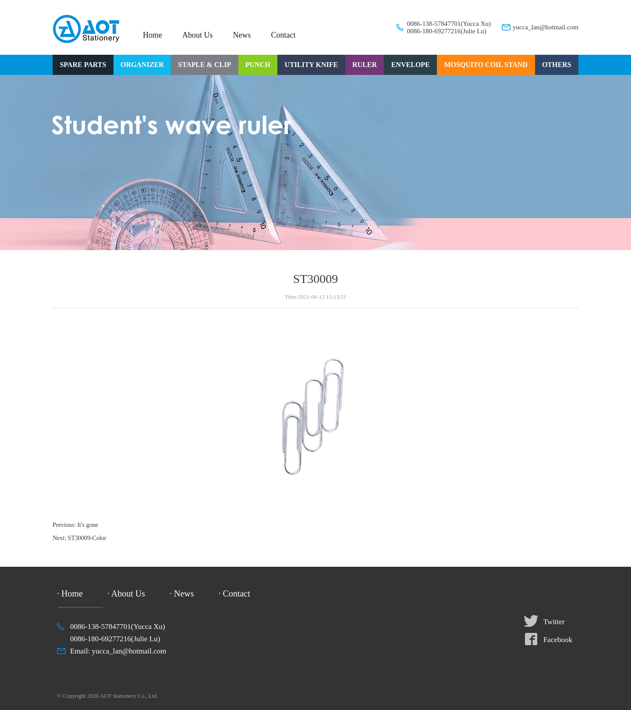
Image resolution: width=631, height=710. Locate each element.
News (242, 35)
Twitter (554, 622)
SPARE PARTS (83, 64)
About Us (197, 35)
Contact (283, 35)
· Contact (234, 593)
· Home (70, 593)
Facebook (557, 640)
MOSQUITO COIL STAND (486, 64)
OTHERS (556, 64)
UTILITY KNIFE (311, 64)
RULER (364, 64)
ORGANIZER (142, 64)
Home (152, 35)
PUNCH (257, 64)
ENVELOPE (410, 64)
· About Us (126, 593)
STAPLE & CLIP (204, 64)
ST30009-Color (87, 538)
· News (182, 593)
